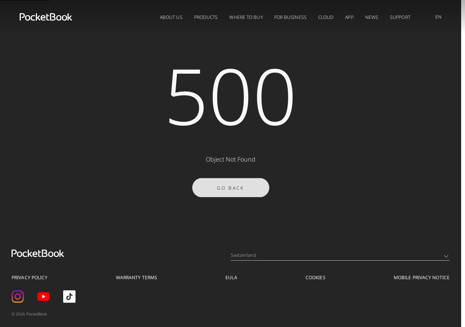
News (371, 17)
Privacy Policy (29, 277)
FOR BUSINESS (290, 17)
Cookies (316, 277)
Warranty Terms (136, 277)
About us (171, 17)
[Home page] (46, 17)
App (349, 17)
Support (400, 17)
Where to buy (245, 17)
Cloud (326, 17)
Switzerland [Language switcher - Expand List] (339, 255)
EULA (231, 277)
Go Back (230, 189)
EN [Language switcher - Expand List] (438, 16)
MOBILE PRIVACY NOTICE (422, 277)
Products (206, 17)
